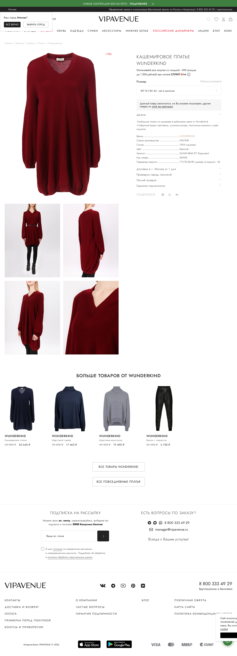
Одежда (77, 31)
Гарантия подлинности (96, 614)
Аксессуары (111, 31)
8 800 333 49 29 (206, 9)
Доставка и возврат (22, 607)
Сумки (93, 31)
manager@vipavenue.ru (171, 529)
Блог (216, 31)
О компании (86, 600)
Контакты (13, 600)
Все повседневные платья (118, 482)
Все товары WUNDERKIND (118, 467)
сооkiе (163, 629)
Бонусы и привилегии (24, 627)
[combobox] (179, 90)
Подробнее (138, 4)
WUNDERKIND (187, 136)
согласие (57, 549)
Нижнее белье (137, 31)
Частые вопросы (90, 607)
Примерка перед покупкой (28, 620)
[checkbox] (73, 553)
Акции (203, 31)
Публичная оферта (190, 600)
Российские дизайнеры (173, 31)
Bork (228, 31)
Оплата (11, 614)
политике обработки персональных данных (70, 557)
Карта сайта (184, 607)
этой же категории (162, 106)
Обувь (61, 31)
